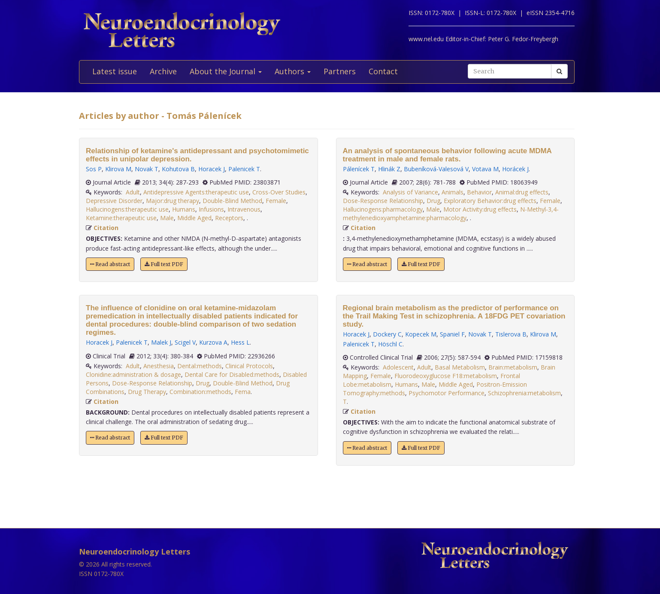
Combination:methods (200, 392)
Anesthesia (158, 366)
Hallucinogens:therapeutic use (127, 209)
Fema (243, 392)
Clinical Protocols (249, 366)
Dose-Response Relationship (152, 383)
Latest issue (114, 71)
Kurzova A (213, 342)
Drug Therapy (147, 392)
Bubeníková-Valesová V (436, 169)
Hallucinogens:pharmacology (383, 209)
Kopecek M (420, 334)
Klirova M (118, 169)
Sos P (94, 169)
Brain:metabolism (512, 367)
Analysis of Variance (410, 192)
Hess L (240, 342)
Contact (383, 71)
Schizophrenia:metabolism (524, 393)
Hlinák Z (389, 169)
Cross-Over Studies (279, 192)
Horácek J (515, 169)
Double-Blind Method (232, 201)
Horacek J (211, 169)
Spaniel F (452, 334)
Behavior (479, 192)
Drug (202, 383)
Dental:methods (199, 366)
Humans (183, 209)
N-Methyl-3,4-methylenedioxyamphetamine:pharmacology (451, 213)
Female (276, 201)
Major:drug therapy (172, 201)
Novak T (146, 169)
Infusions (211, 209)
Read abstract (110, 264)
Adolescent (398, 367)
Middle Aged (194, 218)
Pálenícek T (359, 169)
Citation (106, 228)
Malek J (161, 342)
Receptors (229, 218)
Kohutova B (178, 169)
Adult (133, 192)
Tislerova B (511, 334)
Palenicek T (244, 169)
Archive (163, 71)
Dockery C (387, 334)
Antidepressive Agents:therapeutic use (196, 192)
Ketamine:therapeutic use (121, 218)
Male (167, 218)
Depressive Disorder (114, 201)
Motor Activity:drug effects (480, 209)
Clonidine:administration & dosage (133, 374)
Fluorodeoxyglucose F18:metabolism (445, 376)
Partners (340, 71)
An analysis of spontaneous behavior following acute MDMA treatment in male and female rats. (447, 155)
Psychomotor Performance (446, 393)
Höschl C (390, 344)
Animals (452, 192)
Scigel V (185, 342)
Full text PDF (164, 264)
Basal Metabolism (460, 367)
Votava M (485, 169)
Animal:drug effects (521, 192)
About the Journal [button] (226, 71)
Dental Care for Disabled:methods (232, 374)
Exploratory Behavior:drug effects (490, 201)
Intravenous (243, 209)
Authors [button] (293, 71)
